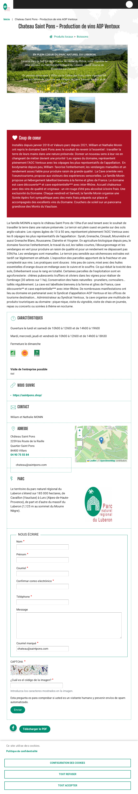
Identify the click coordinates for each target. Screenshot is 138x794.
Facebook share (13, 727)
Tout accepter (67, 785)
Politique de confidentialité (22, 751)
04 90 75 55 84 (19, 455)
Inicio (6, 19)
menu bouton (129, 4)
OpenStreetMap (107, 460)
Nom (19, 542)
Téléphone (23, 597)
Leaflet (91, 460)
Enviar (18, 710)
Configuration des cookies (67, 763)
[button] (67, 69)
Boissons (82, 37)
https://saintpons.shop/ (27, 395)
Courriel (21, 568)
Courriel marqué (26, 643)
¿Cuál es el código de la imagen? (30, 680)
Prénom (21, 554)
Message (22, 610)
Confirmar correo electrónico (34, 581)
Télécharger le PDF (35, 729)
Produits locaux (63, 37)
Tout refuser (67, 774)
